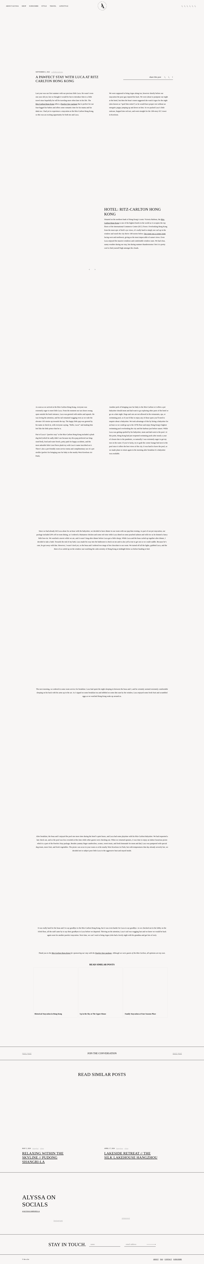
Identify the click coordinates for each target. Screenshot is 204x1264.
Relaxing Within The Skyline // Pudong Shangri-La (43, 1157)
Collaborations (57, 72)
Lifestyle (63, 6)
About (12, 6)
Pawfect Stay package (69, 104)
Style (44, 6)
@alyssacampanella (31, 1211)
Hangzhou (119, 1148)
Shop (24, 6)
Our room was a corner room (154, 234)
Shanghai (35, 1148)
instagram (58, 1220)
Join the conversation (102, 1053)
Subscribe (34, 6)
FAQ (161, 1259)
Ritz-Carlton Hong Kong (45, 104)
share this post (155, 77)
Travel (53, 6)
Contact (168, 1259)
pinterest (126, 1218)
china (42, 1148)
